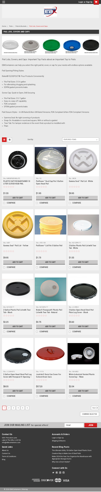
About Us (5, 450)
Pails (11, 26)
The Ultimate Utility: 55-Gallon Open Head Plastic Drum (72, 450)
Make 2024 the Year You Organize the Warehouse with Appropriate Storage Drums (72, 458)
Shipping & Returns (58, 441)
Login (81, 2)
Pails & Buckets (21, 26)
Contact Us (6, 453)
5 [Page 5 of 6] (22, 408)
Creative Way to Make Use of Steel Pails (66, 453)
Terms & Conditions (9, 456)
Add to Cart (17, 198)
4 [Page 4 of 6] (18, 408)
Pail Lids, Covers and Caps (38, 26)
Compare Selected (89, 414)
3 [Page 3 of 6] (13, 408)
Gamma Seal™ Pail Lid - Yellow (15, 245)
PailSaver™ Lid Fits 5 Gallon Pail (49, 245)
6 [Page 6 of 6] (27, 408)
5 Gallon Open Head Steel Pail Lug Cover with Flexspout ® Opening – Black (17, 376)
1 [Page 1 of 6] (4, 408)
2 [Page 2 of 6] (8, 408)
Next (95, 408)
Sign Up (89, 2)
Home (4, 26)
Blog (3, 459)
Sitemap (25, 489)
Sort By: (30, 139)
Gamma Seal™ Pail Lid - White (81, 181)
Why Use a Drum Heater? (61, 462)
